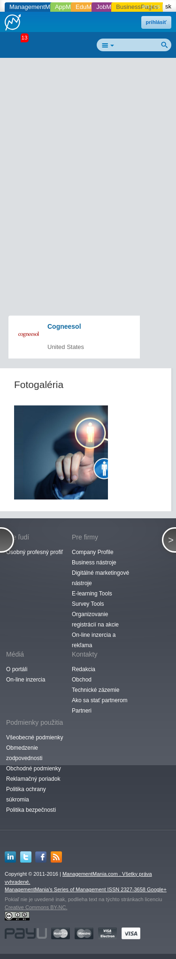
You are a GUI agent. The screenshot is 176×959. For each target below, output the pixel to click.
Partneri (82, 710)
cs (157, 6)
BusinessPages (137, 6)
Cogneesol (64, 326)
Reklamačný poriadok (33, 779)
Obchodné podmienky (33, 768)
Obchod (82, 679)
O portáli (16, 669)
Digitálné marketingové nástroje (100, 578)
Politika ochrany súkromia (26, 794)
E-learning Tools (92, 593)
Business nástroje (94, 562)
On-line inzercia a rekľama (93, 640)
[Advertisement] (88, 152)
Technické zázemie (95, 690)
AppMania (69, 6)
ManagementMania (35, 6)
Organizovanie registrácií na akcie (95, 619)
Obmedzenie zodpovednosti (24, 753)
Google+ (157, 889)
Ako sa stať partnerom (100, 700)
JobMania (109, 6)
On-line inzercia (25, 679)
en (145, 6)
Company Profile (93, 552)
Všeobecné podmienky (34, 737)
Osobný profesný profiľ (34, 552)
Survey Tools (88, 604)
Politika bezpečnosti (31, 810)
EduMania (89, 6)
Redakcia (83, 669)
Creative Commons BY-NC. (36, 907)
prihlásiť (156, 22)
